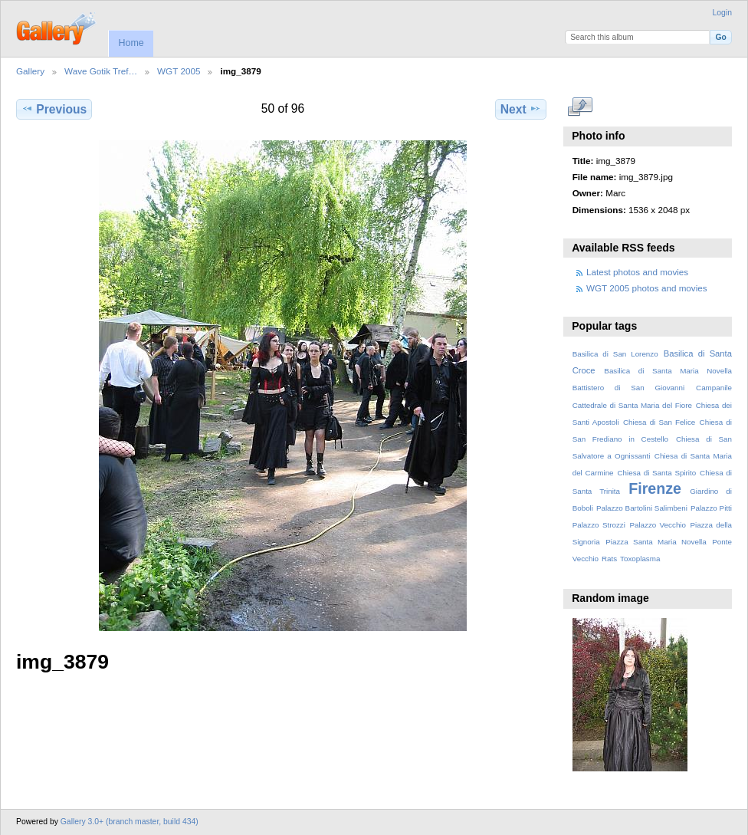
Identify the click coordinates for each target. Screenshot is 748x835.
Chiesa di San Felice (659, 422)
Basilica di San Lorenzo (615, 354)
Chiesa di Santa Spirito (656, 472)
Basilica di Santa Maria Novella (668, 371)
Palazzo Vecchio (657, 525)
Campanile (714, 387)
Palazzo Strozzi (598, 525)
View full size (580, 107)
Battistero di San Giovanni (628, 387)
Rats (609, 558)
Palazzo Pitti (711, 508)
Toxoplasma (640, 558)
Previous (54, 109)
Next (520, 109)
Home (130, 43)
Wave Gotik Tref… (100, 71)
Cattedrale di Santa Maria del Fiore (632, 405)
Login (722, 12)
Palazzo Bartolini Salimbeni (641, 508)
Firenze (654, 488)
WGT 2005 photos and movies (646, 288)
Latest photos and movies (637, 272)
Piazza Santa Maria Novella (656, 541)
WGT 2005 (178, 71)
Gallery (30, 71)
